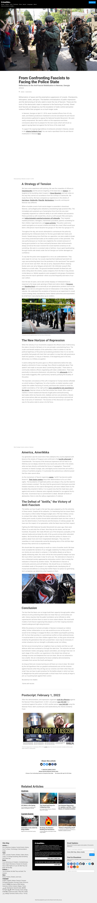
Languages (30, 4)
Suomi (4, 884)
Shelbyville (34, 200)
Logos (4, 856)
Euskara (15, 886)
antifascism (49, 771)
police (57, 771)
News (8, 849)
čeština (10, 886)
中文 (18, 884)
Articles (4, 845)
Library (7, 4)
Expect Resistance (11, 864)
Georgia (44, 771)
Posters (13, 854)
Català (26, 891)
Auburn (65, 191)
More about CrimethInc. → (54, 858)
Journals (8, 854)
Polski (20, 882)
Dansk (22, 890)
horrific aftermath (65, 459)
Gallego (7, 893)
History (27, 847)
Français (23, 880)
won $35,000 (61, 702)
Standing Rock (30, 286)
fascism (53, 771)
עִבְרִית (25, 890)
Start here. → (57, 864)
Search (24, 4)
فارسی (4, 888)
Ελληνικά (25, 882)
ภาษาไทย (5, 891)
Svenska (17, 890)
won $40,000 (63, 704)
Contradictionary (23, 862)
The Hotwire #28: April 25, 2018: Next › (63, 773)
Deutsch (18, 880)
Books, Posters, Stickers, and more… (12, 877)
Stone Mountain (55, 193)
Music (26, 854)
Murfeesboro (49, 200)
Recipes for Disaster (21, 864)
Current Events (28, 91)
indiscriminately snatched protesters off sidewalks (42, 218)
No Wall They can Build (17, 871)
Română (4, 890)
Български (14, 884)
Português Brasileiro (7, 882)
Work (3, 864)
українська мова (13, 891)
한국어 (24, 888)
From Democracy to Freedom (10, 862)
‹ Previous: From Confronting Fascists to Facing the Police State (39, 773)
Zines (3, 854)
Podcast (4, 869)
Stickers (18, 854)
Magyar (20, 886)
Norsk (17, 893)
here (39, 134)
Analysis (22, 91)
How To (4, 849)
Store (20, 4)
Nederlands (10, 888)
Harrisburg (25, 200)
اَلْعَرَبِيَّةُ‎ (9, 890)
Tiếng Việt (20, 891)
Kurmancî (12, 893)
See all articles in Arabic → (8, 6)
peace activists (50, 223)
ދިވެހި (3, 893)
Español (9, 880)
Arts (3, 847)
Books (2, 4)
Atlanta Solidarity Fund (34, 131)
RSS (7, 845)
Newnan (40, 771)
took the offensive (63, 699)
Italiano (14, 880)
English (4, 880)
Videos (22, 854)
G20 (23, 289)
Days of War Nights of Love (9, 866)
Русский (16, 882)
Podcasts (15, 4)
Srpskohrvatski (17, 888)
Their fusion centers (36, 479)
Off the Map (9, 867)
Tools (11, 4)
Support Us (92, 2)
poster (45, 747)
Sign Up (92, 854)
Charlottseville (27, 191)
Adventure (8, 847)
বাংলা (13, 890)
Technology (14, 849)
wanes (51, 477)
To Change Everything (12, 856)
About (35, 4)
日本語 (8, 884)
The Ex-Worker (6, 871)
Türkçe (24, 886)
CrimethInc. (6, 2)
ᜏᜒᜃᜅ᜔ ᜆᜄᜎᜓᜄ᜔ (23, 893)
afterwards (63, 372)
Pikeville (41, 200)
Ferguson (69, 284)
